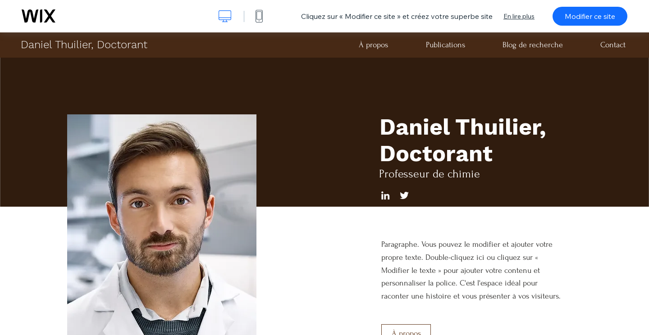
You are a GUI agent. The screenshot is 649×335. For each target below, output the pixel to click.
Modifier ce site (590, 16)
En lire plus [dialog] (519, 16)
